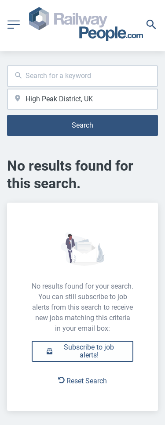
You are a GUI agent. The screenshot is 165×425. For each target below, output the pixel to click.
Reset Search (82, 381)
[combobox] (82, 76)
